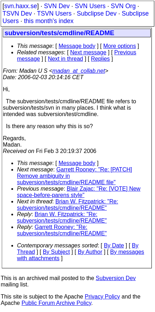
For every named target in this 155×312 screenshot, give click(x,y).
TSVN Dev (17, 13)
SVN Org (123, 6)
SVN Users (90, 6)
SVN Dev (56, 6)
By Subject (56, 252)
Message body (76, 46)
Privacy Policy (102, 297)
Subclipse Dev (96, 13)
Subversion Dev (116, 278)
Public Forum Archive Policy (56, 303)
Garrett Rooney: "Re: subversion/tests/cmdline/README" (62, 230)
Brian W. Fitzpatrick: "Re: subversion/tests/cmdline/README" (67, 204)
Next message (88, 52)
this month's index (49, 20)
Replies (100, 59)
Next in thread (65, 59)
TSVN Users (54, 13)
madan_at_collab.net (78, 71)
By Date (114, 245)
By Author (90, 252)
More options (119, 46)
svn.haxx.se (20, 6)
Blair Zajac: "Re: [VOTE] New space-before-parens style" (78, 192)
